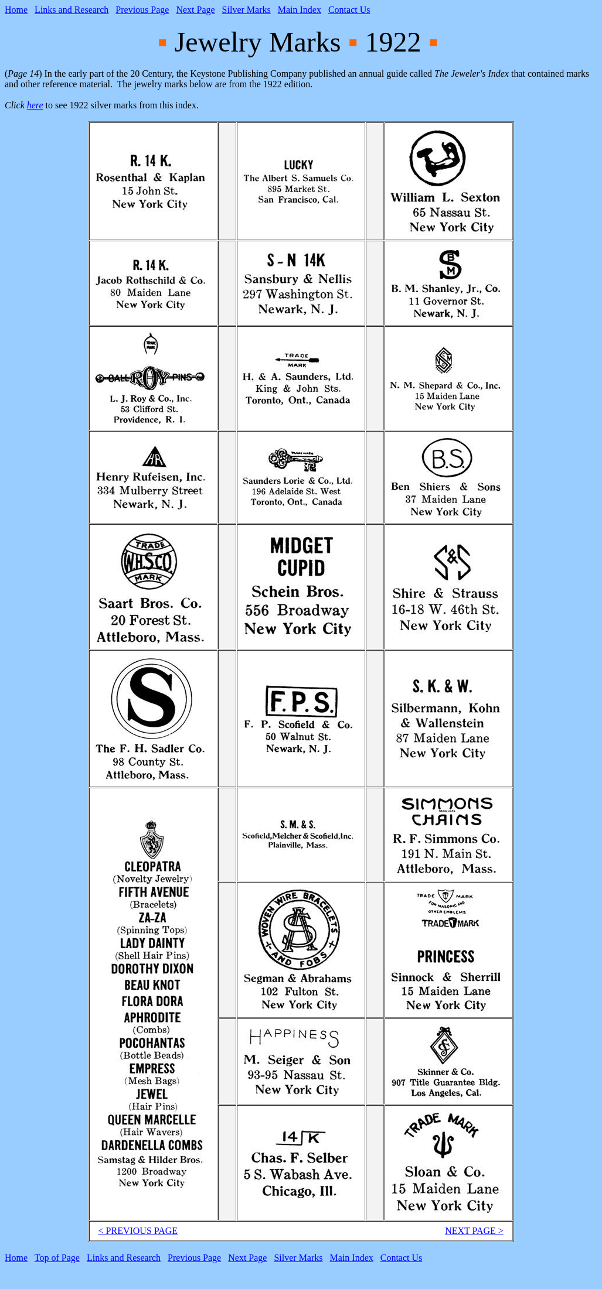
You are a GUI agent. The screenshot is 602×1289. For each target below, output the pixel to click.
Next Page (195, 10)
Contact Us (349, 10)
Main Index (299, 10)
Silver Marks (246, 10)
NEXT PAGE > (474, 1231)
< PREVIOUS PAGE (138, 1231)
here (35, 105)
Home (16, 10)
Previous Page (142, 10)
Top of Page (57, 1258)
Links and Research (71, 10)
